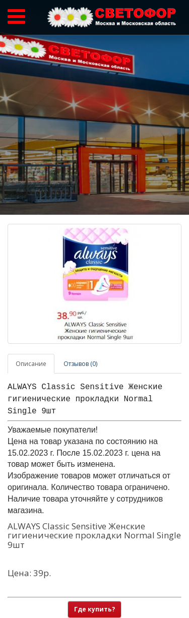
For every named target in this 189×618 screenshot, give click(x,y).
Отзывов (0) (80, 363)
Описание (31, 363)
